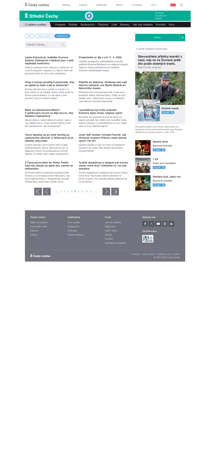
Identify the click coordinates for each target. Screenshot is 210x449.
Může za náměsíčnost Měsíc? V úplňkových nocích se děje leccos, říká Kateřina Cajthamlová (49, 196)
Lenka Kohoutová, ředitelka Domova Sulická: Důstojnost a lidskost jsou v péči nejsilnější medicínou (49, 88)
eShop (33, 372)
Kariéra (108, 372)
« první (38, 331)
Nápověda (110, 364)
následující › (106, 331)
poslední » (115, 331)
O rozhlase (137, 5)
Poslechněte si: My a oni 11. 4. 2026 (100, 85)
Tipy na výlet (44, 36)
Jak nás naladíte (143, 24)
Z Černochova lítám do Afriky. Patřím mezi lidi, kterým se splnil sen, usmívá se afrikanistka (49, 304)
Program (83, 5)
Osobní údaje (148, 392)
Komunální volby (38, 364)
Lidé (114, 24)
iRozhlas (66, 5)
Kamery (158, 19)
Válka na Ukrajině (39, 360)
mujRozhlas (101, 5)
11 (91, 331)
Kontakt (160, 24)
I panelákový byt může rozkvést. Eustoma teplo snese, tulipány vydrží (100, 195)
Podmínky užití (163, 392)
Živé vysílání (74, 360)
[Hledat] (181, 5)
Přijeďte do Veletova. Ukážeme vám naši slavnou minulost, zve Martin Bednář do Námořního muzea (103, 140)
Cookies (135, 392)
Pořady (73, 24)
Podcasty (72, 368)
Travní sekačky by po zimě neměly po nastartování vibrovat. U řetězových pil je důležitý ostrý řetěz (49, 249)
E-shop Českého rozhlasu (151, 49)
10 (86, 331)
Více (173, 24)
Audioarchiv (161, 16)
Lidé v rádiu (111, 368)
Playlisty (103, 24)
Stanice (119, 5)
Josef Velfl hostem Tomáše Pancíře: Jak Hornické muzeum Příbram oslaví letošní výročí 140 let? (103, 249)
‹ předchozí (47, 331)
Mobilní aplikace (76, 372)
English (176, 392)
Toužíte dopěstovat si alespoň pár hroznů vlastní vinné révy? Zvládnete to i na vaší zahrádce (103, 304)
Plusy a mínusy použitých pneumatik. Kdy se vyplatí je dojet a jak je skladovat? (49, 139)
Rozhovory (62, 36)
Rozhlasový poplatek (115, 380)
